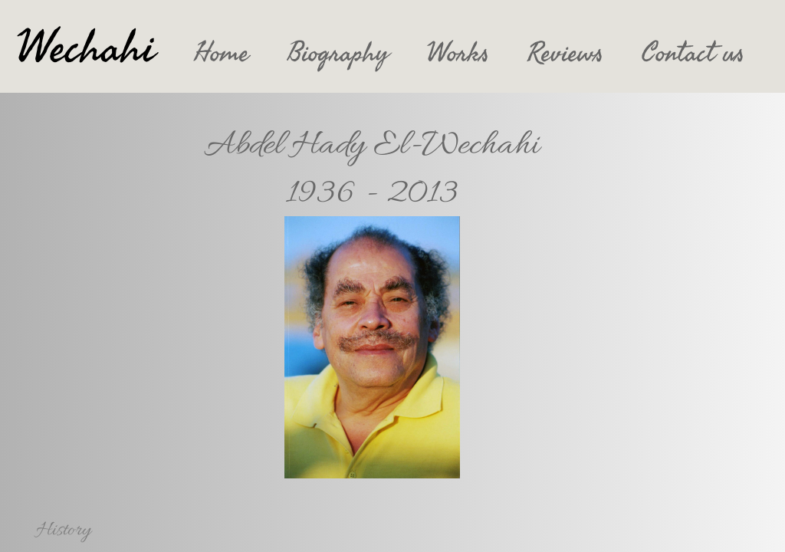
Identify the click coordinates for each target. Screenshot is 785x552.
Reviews (565, 53)
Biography (338, 53)
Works (458, 53)
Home (221, 53)
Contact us (693, 53)
